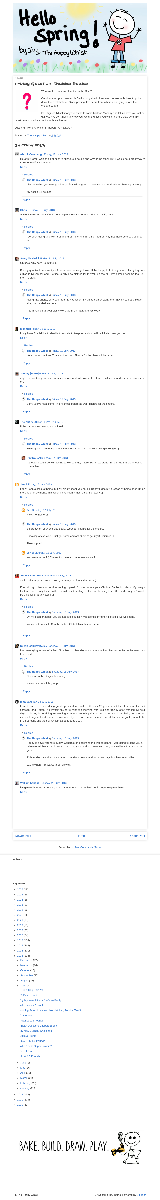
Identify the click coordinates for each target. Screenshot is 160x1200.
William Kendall (29, 782)
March (24, 1077)
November (26, 965)
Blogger (141, 1194)
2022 (20, 909)
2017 (20, 935)
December (26, 960)
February (25, 1083)
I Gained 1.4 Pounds (31, 1020)
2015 (20, 945)
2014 (20, 950)
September (27, 975)
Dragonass (26, 1015)
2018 (20, 930)
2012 (20, 1094)
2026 (20, 889)
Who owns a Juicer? (31, 1005)
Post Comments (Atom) (87, 847)
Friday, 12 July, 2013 (56, 154)
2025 (20, 894)
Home (80, 836)
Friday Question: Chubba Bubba (38, 1025)
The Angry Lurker (31, 421)
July (23, 985)
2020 (20, 920)
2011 (20, 1099)
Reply (23, 167)
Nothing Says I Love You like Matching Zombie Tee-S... (51, 1010)
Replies (28, 174)
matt (23, 701)
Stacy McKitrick (30, 258)
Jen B (23, 484)
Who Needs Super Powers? (36, 1046)
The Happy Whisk (38, 180)
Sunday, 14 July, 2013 (55, 457)
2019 (20, 925)
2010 (20, 1104)
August (24, 980)
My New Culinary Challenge (36, 1030)
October (25, 970)
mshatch (25, 328)
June (23, 1062)
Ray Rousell (34, 457)
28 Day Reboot (28, 995)
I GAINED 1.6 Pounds (32, 1040)
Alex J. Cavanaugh (31, 154)
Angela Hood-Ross (32, 575)
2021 (20, 914)
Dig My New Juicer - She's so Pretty (40, 1000)
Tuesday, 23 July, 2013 (53, 782)
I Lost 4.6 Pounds (30, 1056)
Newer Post (23, 836)
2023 (20, 904)
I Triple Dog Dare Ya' (32, 990)
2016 (20, 940)
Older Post (137, 836)
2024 (20, 899)
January (25, 1088)
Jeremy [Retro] (29, 373)
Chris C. (25, 210)
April (23, 1072)
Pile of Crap (26, 1051)
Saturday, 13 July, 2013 (48, 552)
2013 (20, 955)
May (23, 1067)
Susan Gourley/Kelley (33, 645)
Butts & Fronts (28, 1035)
